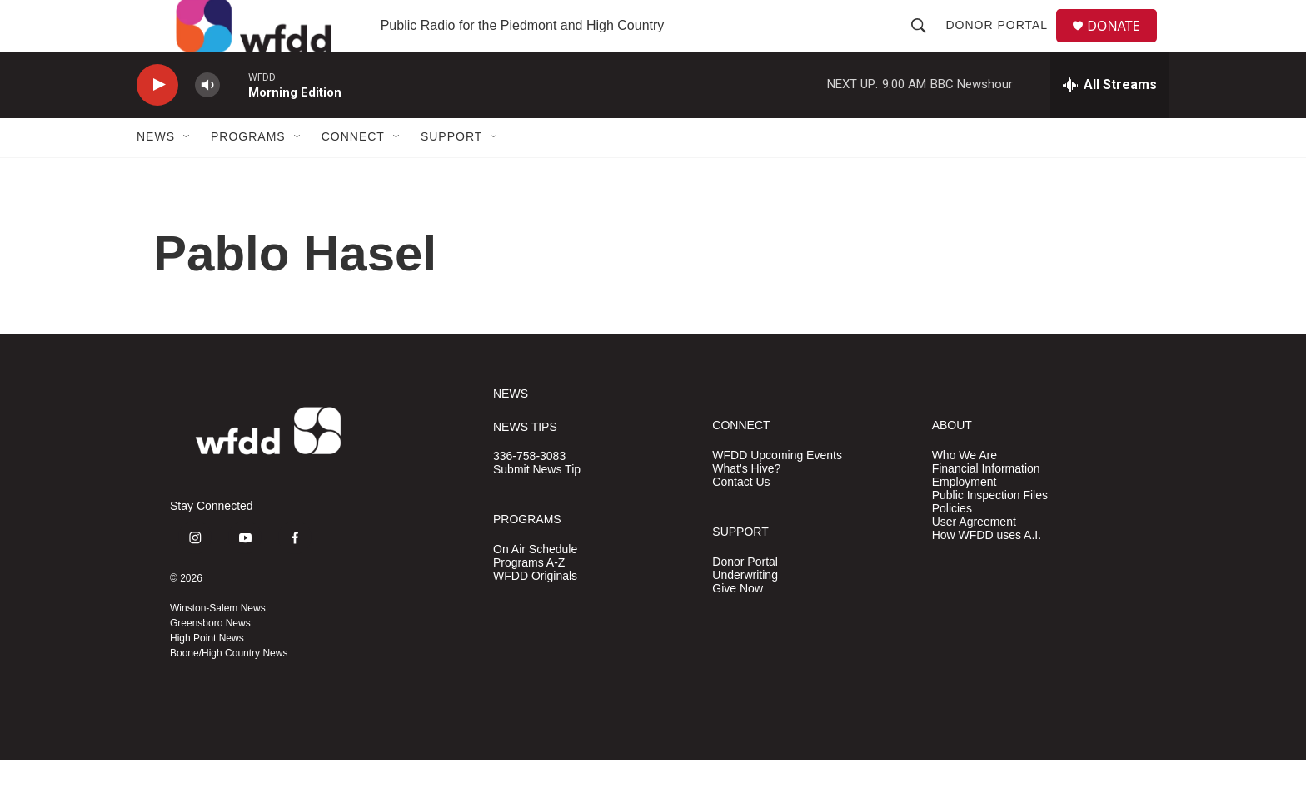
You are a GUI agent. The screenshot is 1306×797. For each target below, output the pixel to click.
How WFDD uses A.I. (986, 571)
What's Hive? (746, 504)
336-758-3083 (529, 493)
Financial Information (986, 504)
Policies (952, 544)
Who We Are (964, 491)
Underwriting (745, 611)
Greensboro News (210, 660)
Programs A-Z (529, 598)
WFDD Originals (535, 612)
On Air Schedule (535, 585)
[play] (157, 121)
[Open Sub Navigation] (187, 173)
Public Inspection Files (990, 531)
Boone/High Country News (228, 690)
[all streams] (1109, 120)
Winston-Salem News (218, 645)
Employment (964, 518)
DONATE (1123, 43)
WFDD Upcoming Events (777, 491)
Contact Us (741, 518)
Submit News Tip (537, 506)
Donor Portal (1003, 43)
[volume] (207, 121)
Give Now (737, 624)
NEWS (510, 429)
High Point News (207, 675)
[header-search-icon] (925, 43)
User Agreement (974, 558)
